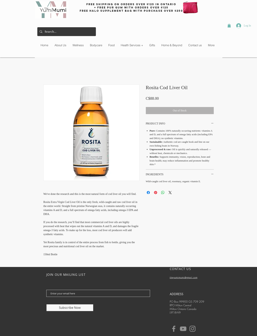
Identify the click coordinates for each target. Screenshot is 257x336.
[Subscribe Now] (69, 307)
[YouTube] (183, 329)
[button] (229, 25)
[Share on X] (170, 192)
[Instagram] (192, 329)
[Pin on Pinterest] (155, 192)
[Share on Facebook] (148, 192)
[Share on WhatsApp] (163, 192)
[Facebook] (174, 329)
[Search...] (66, 31)
